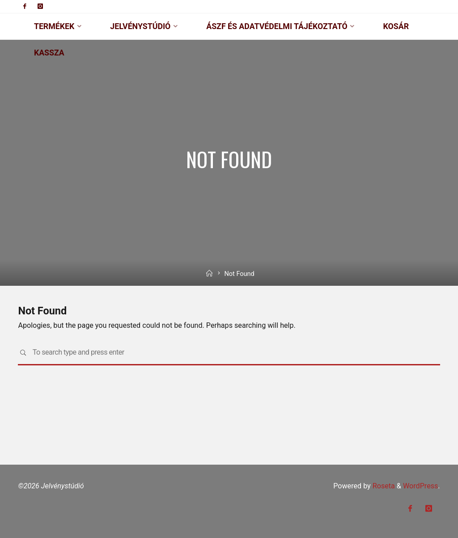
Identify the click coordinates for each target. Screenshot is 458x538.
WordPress (420, 486)
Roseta (383, 486)
